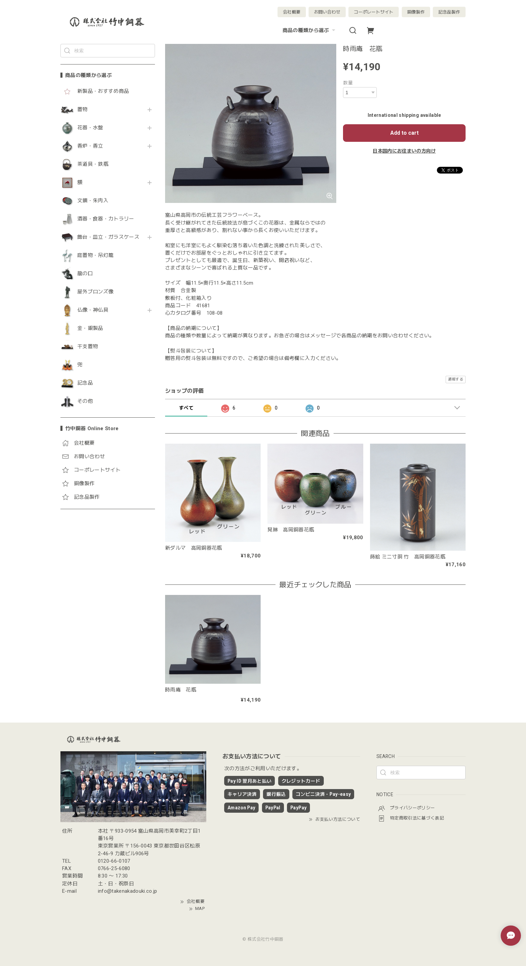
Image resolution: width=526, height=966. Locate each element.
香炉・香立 (90, 146)
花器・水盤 (90, 128)
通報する (455, 379)
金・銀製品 (90, 328)
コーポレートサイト (373, 12)
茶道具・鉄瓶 (92, 164)
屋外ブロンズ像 (95, 292)
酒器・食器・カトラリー (105, 219)
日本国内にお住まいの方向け (404, 151)
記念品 (85, 383)
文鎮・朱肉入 (92, 201)
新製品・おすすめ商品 (103, 91)
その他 (85, 401)
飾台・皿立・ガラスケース (108, 237)
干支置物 (87, 346)
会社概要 (291, 12)
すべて (186, 408)
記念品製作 (449, 12)
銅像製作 (416, 12)
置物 (82, 109)
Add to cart (404, 133)
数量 (348, 82)
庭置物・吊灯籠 (95, 255)
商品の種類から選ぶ (310, 30)
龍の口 (85, 274)
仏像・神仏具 (92, 310)
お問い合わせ (327, 12)
